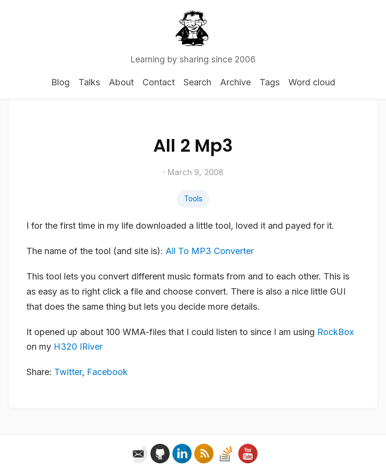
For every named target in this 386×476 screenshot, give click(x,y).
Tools (193, 198)
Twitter (68, 372)
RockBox (335, 332)
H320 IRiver (78, 346)
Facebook (107, 372)
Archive (235, 82)
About (121, 82)
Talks (89, 82)
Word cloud (311, 82)
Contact (158, 82)
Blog (60, 82)
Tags (270, 82)
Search (197, 82)
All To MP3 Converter (209, 251)
